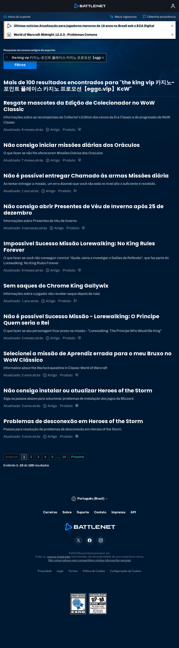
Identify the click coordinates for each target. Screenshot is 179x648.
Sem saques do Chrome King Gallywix (55, 285)
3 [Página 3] (38, 457)
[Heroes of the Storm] (77, 406)
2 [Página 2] (31, 457)
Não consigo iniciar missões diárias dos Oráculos (71, 145)
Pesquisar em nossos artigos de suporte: (29, 50)
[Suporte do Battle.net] (75, 191)
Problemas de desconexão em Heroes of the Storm (73, 421)
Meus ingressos (123, 16)
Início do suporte (16, 16)
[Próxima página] (77, 457)
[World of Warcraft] (80, 129)
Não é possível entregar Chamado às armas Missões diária (86, 175)
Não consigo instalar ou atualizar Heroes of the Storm (77, 390)
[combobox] (54, 57)
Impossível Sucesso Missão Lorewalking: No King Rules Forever (79, 247)
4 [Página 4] (45, 457)
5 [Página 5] (52, 457)
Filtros (20, 64)
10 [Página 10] (64, 457)
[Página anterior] (11, 457)
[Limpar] (102, 57)
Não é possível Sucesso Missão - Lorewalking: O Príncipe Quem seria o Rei (81, 320)
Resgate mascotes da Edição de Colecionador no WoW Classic (79, 106)
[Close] (172, 25)
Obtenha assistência (159, 16)
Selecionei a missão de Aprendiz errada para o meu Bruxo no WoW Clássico (87, 357)
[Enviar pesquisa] (6, 57)
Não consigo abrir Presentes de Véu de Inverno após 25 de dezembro (83, 210)
